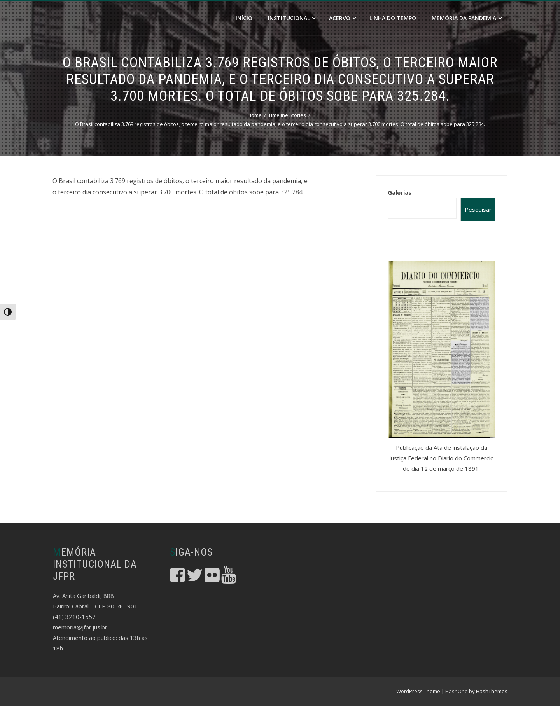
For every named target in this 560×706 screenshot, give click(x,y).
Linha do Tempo (392, 18)
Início (244, 18)
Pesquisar (478, 209)
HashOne (456, 691)
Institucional (291, 18)
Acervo (342, 18)
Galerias (399, 192)
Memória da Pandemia (467, 18)
